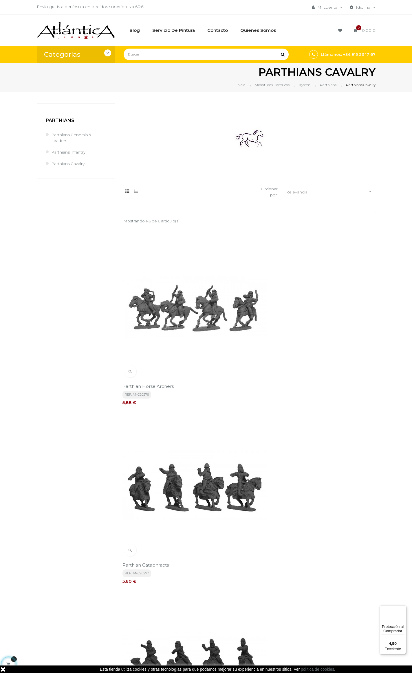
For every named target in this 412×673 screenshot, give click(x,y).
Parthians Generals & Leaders (72, 137)
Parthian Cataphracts (233, 320)
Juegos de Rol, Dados (261, 609)
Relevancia (331, 192)
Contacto (190, 629)
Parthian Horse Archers (149, 320)
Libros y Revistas (256, 619)
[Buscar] (206, 54)
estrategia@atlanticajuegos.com (69, 625)
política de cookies (317, 669)
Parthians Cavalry (68, 163)
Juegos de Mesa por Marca (260, 596)
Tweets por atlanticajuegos (324, 591)
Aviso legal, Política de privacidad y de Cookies (205, 606)
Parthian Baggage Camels (152, 433)
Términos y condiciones (205, 593)
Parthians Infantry (69, 152)
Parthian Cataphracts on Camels (333, 320)
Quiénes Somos (197, 619)
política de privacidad (157, 540)
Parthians (60, 120)
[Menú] (402, 608)
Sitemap (247, 629)
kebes (149, 662)
